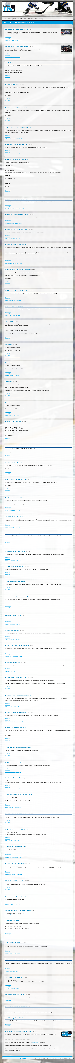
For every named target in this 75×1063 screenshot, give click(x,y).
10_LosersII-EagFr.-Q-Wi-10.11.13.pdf (12, 840)
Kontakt (40, 18)
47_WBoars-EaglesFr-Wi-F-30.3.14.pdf (12, 57)
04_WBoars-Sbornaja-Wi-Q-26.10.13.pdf (13, 914)
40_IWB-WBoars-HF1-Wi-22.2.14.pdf (12, 238)
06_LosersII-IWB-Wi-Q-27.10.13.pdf (12, 904)
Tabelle (14, 18)
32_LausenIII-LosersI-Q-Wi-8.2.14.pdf (12, 356)
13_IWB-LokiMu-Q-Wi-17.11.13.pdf (12, 788)
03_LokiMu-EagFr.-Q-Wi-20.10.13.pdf (12, 953)
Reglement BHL (8, 1000)
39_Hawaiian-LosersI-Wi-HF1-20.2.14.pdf (13, 263)
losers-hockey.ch (35, 1042)
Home (5, 18)
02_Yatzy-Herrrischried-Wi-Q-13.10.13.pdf (13, 971)
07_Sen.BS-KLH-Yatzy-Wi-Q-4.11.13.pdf (13, 891)
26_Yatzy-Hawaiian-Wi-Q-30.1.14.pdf (12, 510)
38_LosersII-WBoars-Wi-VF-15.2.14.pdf (13, 300)
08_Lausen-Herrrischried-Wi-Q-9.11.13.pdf (13, 874)
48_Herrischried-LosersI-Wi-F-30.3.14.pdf (13, 40)
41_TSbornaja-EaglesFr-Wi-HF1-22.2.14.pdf (13, 223)
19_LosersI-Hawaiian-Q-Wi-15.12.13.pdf (13, 689)
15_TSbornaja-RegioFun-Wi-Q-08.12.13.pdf (13, 756)
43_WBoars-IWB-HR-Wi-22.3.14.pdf (12, 153)
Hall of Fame (30, 18)
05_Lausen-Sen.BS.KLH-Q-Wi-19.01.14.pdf (13, 575)
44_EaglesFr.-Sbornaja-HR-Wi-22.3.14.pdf (13, 138)
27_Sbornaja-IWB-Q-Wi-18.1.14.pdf (12, 591)
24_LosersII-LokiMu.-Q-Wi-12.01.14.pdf (13, 624)
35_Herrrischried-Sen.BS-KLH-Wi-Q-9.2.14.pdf (14, 396)
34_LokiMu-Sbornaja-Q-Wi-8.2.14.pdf (12, 375)
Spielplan (10, 18)
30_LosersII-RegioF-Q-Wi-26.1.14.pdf (12, 527)
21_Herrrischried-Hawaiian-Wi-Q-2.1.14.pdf (13, 656)
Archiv (35, 18)
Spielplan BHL (8, 37)
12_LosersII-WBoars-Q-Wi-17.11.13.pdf (13, 807)
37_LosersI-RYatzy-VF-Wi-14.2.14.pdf (12, 315)
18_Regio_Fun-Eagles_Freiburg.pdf (12, 706)
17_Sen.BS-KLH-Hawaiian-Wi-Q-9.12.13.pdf (14, 721)
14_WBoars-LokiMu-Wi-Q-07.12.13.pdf (13, 772)
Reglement (20, 18)
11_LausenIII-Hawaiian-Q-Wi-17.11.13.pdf (13, 823)
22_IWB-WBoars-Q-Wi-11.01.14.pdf (12, 639)
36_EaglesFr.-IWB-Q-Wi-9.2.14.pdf (12, 415)
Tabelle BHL (7, 38)
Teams (24, 18)
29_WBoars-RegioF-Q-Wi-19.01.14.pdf (13, 560)
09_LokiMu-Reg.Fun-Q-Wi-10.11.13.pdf (13, 857)
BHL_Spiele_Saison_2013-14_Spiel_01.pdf (13, 988)
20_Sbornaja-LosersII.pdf (10, 671)
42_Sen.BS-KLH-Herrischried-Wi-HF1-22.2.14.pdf (15, 208)
